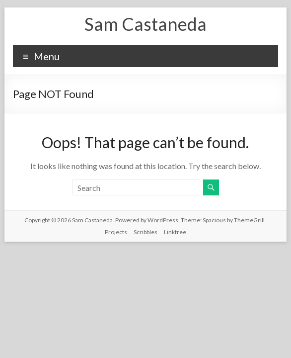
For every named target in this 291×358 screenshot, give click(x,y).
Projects (116, 232)
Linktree (175, 232)
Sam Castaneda (145, 24)
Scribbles (145, 232)
